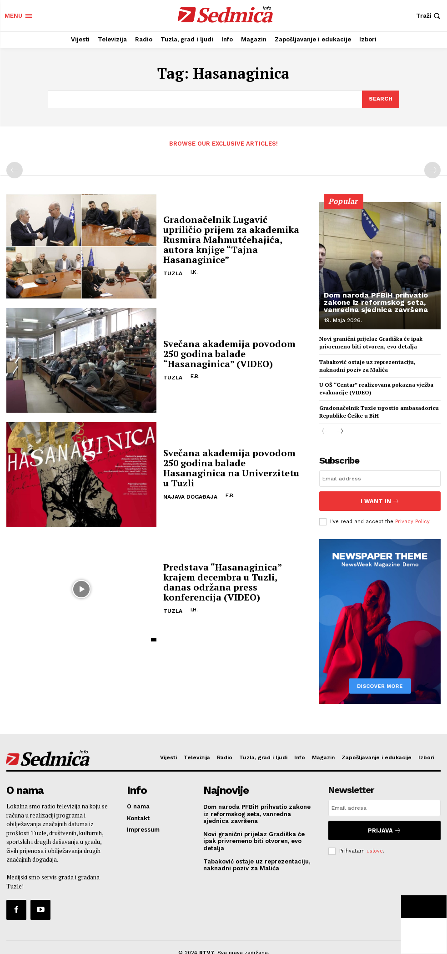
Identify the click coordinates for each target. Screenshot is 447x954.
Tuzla (172, 271)
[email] (380, 477)
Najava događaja (190, 495)
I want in (380, 497)
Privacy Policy (412, 516)
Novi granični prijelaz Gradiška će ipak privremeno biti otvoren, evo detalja (370, 341)
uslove (375, 840)
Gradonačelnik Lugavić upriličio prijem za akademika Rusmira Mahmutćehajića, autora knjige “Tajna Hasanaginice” (231, 238)
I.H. (192, 608)
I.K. (192, 270)
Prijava (384, 821)
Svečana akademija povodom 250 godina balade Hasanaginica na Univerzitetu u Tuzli (231, 466)
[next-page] (339, 430)
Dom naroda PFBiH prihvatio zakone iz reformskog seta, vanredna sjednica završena (376, 300)
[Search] (380, 99)
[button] (429, 16)
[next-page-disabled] (432, 169)
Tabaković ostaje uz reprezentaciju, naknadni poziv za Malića (367, 364)
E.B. (193, 374)
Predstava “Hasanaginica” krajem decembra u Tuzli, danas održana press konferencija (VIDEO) (222, 580)
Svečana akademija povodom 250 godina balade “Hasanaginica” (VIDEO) (229, 352)
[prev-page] (14, 169)
